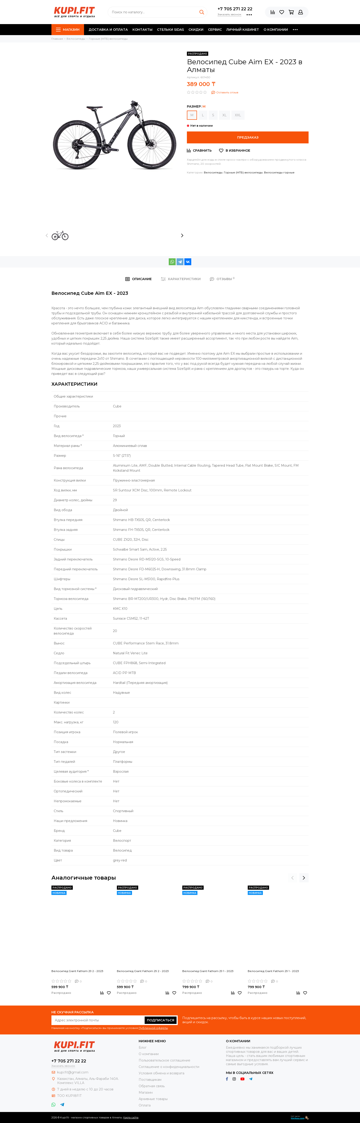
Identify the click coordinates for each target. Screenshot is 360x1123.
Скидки (195, 30)
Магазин (67, 30)
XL (224, 115)
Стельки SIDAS (170, 30)
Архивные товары (153, 1099)
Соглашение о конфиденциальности (169, 1067)
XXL (238, 115)
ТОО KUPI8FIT (69, 1096)
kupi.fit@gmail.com (72, 1072)
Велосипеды (213, 172)
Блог (142, 1047)
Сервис (215, 30)
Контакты (142, 30)
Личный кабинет (242, 30)
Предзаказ (248, 137)
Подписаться (160, 1020)
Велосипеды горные (279, 172)
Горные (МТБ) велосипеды (243, 172)
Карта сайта (130, 1117)
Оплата (145, 1105)
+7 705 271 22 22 (235, 8)
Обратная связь (152, 1086)
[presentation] (46, 235)
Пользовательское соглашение (164, 1060)
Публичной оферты (153, 1028)
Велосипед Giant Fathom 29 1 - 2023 (207, 971)
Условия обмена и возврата (161, 1073)
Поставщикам (150, 1080)
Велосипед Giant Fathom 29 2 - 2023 (77, 971)
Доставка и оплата (108, 30)
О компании (276, 30)
